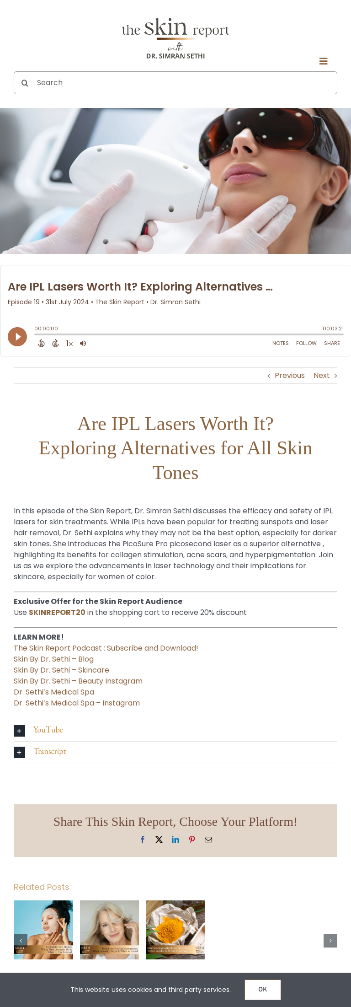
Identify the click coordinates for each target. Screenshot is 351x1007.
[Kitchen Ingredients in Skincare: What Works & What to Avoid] (175, 906)
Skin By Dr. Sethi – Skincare (61, 670)
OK (262, 990)
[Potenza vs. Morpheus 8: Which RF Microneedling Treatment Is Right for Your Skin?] (241, 906)
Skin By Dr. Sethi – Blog (54, 659)
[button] (175, 730)
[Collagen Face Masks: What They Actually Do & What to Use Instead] (43, 906)
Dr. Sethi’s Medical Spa (54, 692)
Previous (290, 375)
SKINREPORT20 (57, 612)
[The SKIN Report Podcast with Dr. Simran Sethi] (175, 17)
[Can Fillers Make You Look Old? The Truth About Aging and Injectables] (307, 906)
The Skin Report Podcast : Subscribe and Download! (106, 648)
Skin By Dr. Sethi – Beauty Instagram (78, 681)
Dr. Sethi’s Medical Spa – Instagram (77, 703)
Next (322, 375)
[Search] (175, 82)
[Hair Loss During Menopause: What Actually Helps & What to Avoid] (109, 906)
